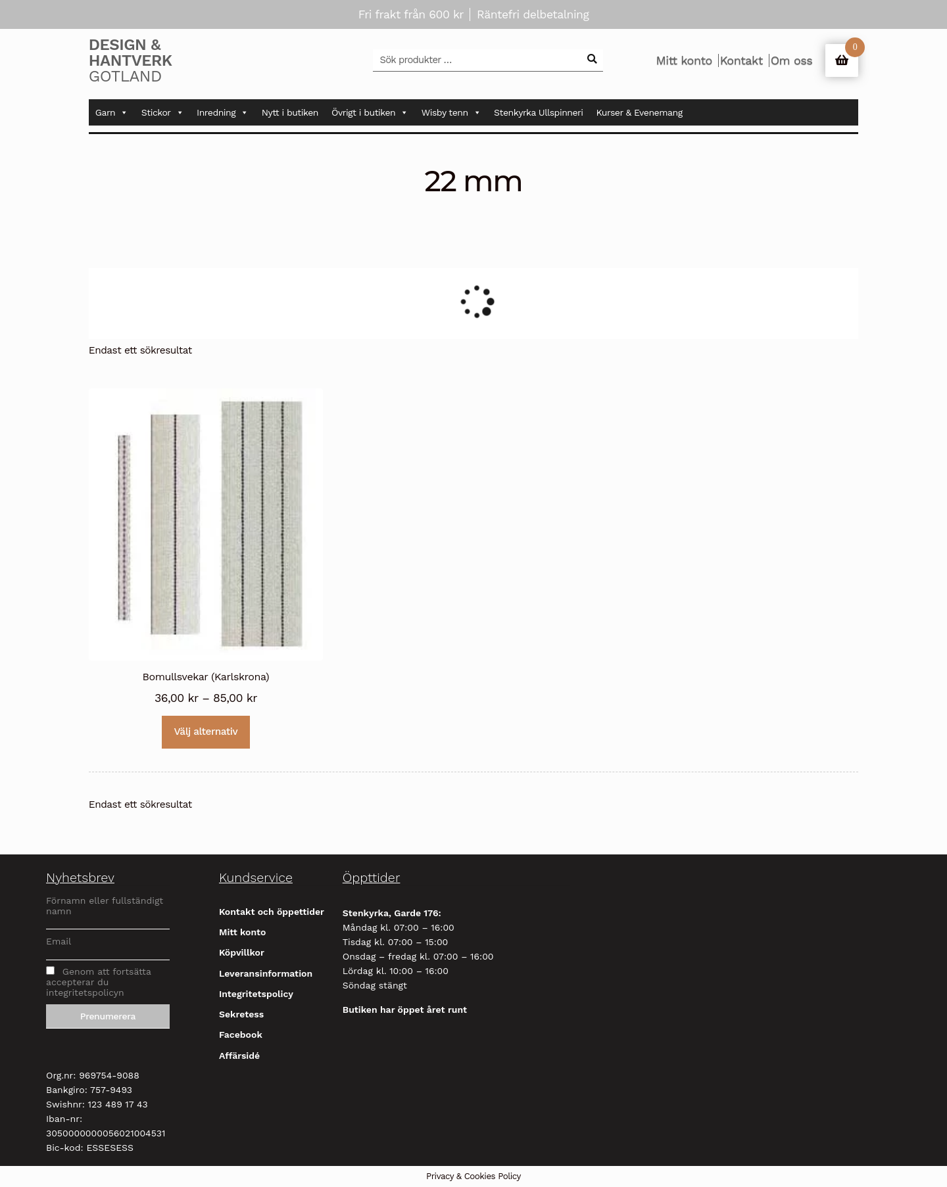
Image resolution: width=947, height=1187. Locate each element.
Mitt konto (684, 60)
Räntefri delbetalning (533, 14)
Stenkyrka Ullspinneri (538, 112)
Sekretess (241, 1014)
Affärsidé (239, 1055)
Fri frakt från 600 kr (411, 14)
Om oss (791, 60)
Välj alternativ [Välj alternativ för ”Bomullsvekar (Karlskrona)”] (206, 731)
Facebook (240, 1034)
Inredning (223, 112)
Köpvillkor (241, 952)
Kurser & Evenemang (639, 112)
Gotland (151, 60)
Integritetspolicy (256, 994)
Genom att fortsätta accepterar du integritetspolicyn (98, 982)
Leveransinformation (265, 973)
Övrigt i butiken (369, 112)
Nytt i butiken (290, 112)
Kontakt (741, 60)
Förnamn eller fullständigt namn (104, 905)
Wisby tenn (451, 112)
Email (58, 941)
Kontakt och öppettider (271, 911)
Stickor (162, 112)
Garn (111, 112)
